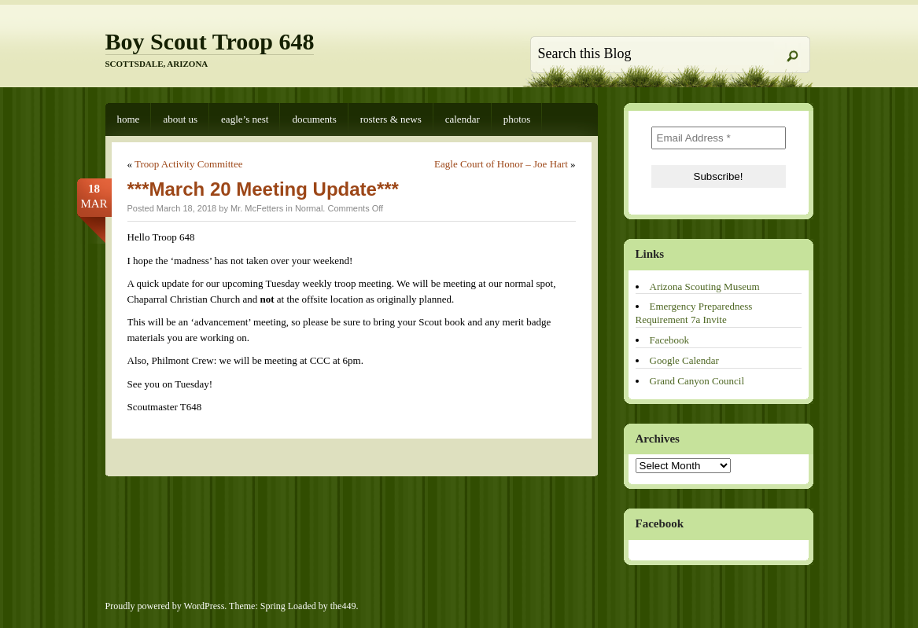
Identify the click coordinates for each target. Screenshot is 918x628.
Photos (517, 119)
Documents (314, 119)
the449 (343, 605)
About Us (180, 119)
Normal (309, 208)
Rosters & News (391, 119)
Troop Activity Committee (188, 164)
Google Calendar (684, 360)
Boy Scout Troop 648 (210, 41)
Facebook (670, 340)
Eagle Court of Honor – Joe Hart (501, 164)
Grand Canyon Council (697, 381)
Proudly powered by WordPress (165, 605)
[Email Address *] (718, 138)
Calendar (462, 119)
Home (128, 119)
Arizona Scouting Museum (705, 286)
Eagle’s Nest (244, 119)
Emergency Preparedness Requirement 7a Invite (694, 312)
